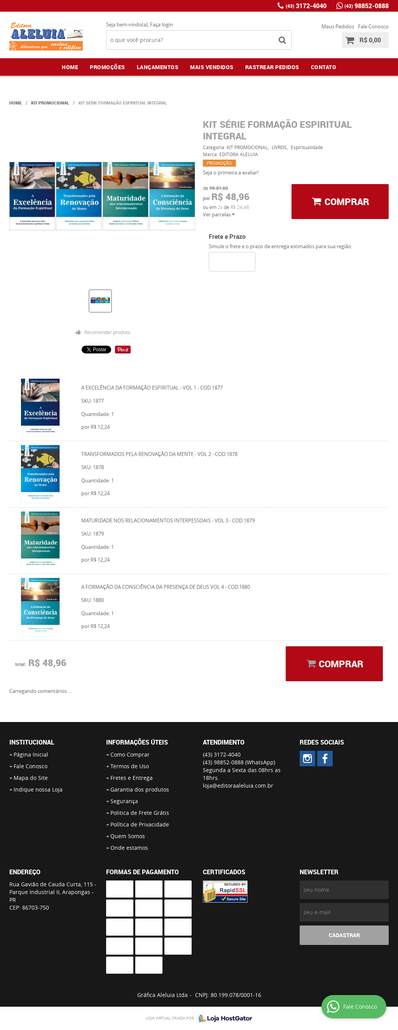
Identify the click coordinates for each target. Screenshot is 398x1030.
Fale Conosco (373, 26)
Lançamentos (158, 67)
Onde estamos (129, 847)
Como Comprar (130, 754)
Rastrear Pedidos (272, 67)
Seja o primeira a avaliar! (230, 172)
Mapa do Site (31, 777)
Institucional (31, 742)
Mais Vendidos (212, 67)
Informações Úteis (137, 742)
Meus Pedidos (337, 26)
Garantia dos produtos (139, 789)
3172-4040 (306, 6)
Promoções (107, 67)
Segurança (124, 801)
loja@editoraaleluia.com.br (238, 785)
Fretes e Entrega (131, 777)
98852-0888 (366, 6)
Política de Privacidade (139, 824)
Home (70, 67)
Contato (324, 67)
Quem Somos (127, 836)
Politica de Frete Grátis (139, 812)
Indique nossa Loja (38, 789)
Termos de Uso (129, 766)
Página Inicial (31, 754)
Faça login (161, 24)
